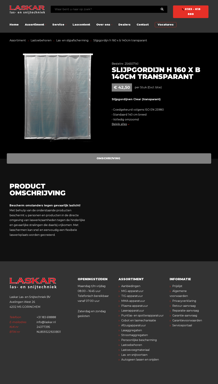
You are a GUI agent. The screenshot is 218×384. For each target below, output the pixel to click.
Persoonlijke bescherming (139, 340)
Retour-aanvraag (184, 305)
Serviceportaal (182, 325)
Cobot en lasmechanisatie (138, 320)
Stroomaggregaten (134, 335)
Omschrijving (108, 158)
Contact (143, 24)
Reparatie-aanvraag (185, 310)
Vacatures (166, 24)
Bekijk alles (120, 124)
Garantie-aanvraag (184, 315)
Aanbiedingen (130, 286)
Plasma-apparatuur (134, 305)
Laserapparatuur (132, 310)
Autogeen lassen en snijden (140, 359)
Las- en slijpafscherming (72, 40)
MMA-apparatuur (133, 301)
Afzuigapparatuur (133, 325)
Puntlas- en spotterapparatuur (142, 315)
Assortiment (34, 24)
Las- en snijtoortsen (134, 354)
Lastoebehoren (41, 40)
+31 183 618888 (47, 317)
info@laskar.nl (46, 322)
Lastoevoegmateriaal (135, 350)
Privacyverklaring (184, 301)
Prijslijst (177, 286)
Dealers (124, 24)
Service (58, 24)
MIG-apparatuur (132, 291)
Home (14, 24)
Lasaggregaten (131, 330)
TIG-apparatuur (132, 296)
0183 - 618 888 (190, 11)
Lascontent (81, 24)
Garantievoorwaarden (187, 320)
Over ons (103, 24)
